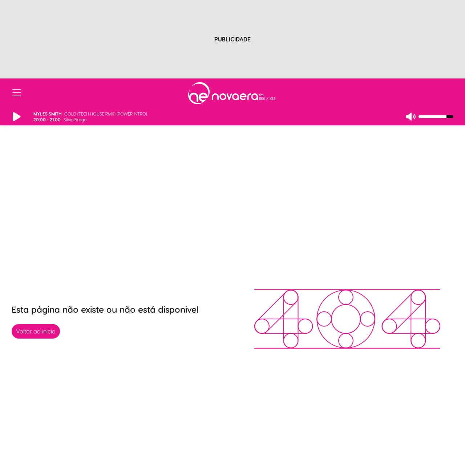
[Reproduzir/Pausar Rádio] (17, 116)
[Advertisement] (232, 33)
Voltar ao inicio (36, 331)
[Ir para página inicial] (231, 93)
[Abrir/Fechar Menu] (17, 93)
